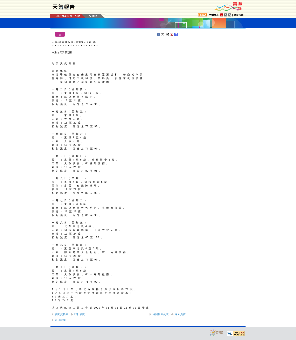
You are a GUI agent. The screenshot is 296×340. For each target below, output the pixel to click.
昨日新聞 (79, 314)
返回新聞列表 (161, 314)
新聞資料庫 (61, 314)
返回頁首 (180, 314)
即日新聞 (60, 319)
